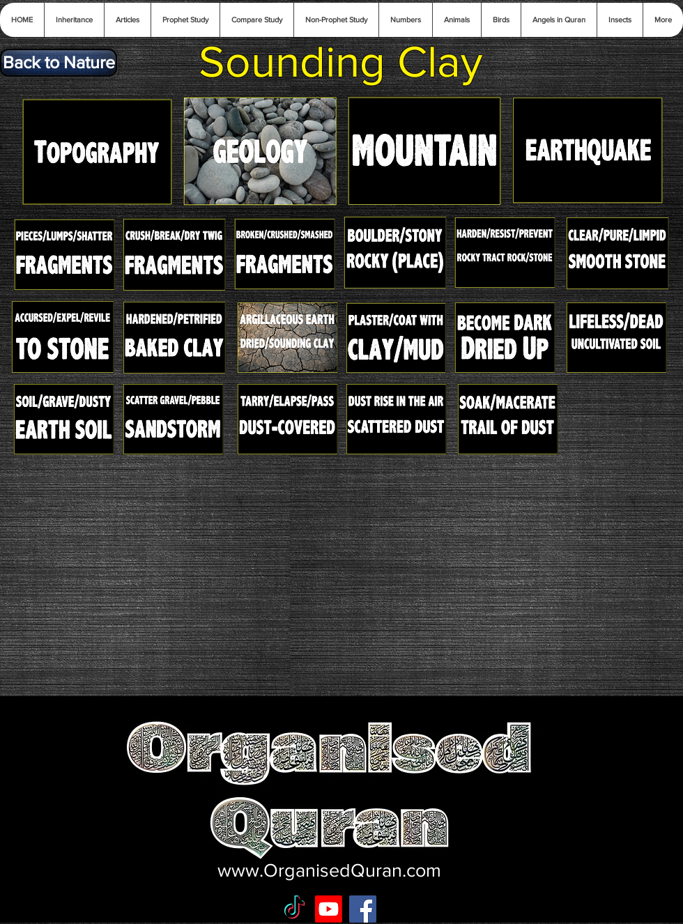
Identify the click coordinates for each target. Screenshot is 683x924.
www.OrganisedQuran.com (329, 870)
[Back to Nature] (58, 63)
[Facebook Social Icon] (362, 909)
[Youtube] (328, 909)
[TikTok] (294, 909)
